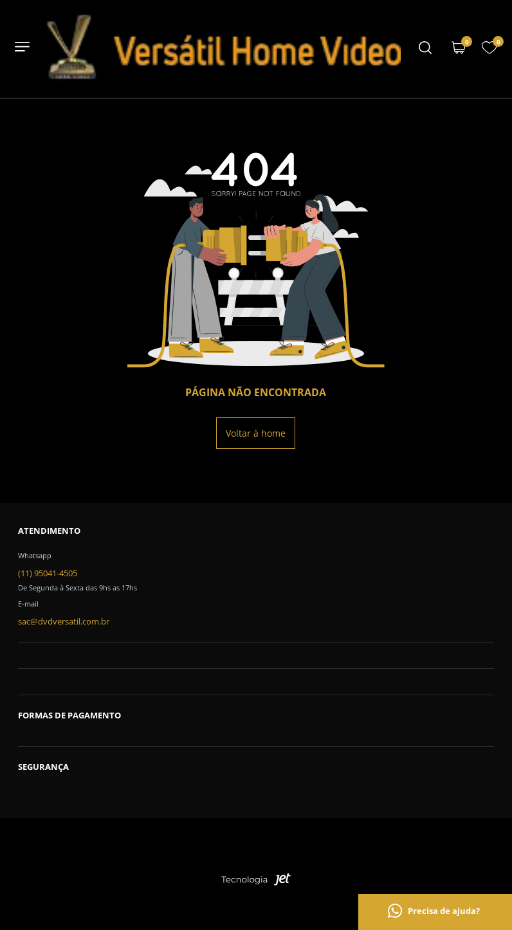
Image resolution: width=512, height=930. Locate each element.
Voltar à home (256, 433)
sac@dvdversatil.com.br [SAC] (63, 621)
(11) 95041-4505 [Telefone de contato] (47, 573)
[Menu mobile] (425, 49)
